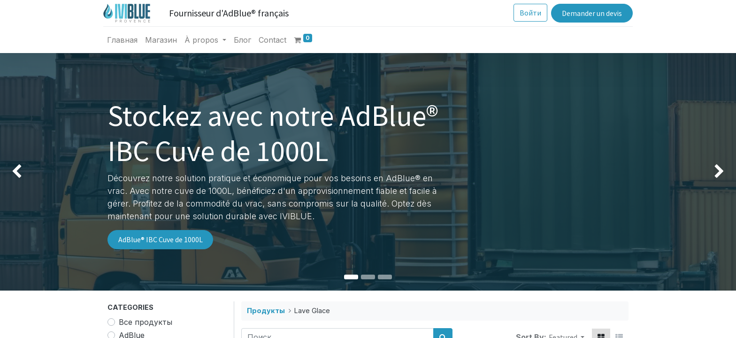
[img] (29, 171)
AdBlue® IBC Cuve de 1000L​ (160, 239)
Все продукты (145, 322)
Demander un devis (588, 13)
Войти (526, 12)
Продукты (266, 311)
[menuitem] (126, 40)
